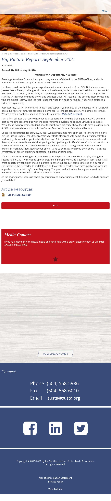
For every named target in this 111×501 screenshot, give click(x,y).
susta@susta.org (64, 404)
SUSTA (17, 7)
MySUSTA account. (72, 120)
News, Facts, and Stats (29, 60)
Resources (14, 60)
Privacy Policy (55, 488)
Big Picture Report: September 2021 (54, 60)
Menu (105, 11)
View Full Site (55, 495)
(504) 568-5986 (61, 390)
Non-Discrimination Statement (55, 484)
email (102, 248)
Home (4, 60)
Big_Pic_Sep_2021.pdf (19, 201)
